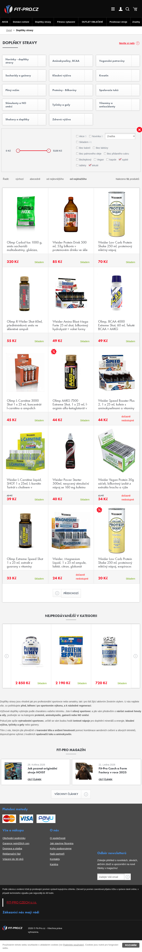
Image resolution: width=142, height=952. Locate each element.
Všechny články (67, 794)
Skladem (85, 142)
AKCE (5, 22)
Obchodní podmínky (14, 838)
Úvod (9, 30)
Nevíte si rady (127, 43)
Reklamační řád (11, 853)
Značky (136, 22)
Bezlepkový (85, 159)
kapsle (112, 159)
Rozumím (131, 945)
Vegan (100, 159)
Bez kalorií (84, 148)
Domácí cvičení (21, 22)
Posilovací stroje (118, 22)
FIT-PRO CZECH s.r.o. (22, 902)
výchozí (20, 179)
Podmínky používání (73, 944)
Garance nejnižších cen (16, 843)
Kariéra (54, 864)
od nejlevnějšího (55, 179)
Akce (83, 136)
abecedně (35, 179)
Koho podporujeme (61, 848)
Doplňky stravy (43, 22)
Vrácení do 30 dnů (13, 859)
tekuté (95, 165)
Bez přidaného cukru (118, 153)
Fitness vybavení (66, 22)
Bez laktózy (102, 148)
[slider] (18, 151)
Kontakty (55, 859)
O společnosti (57, 838)
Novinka (97, 136)
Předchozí (70, 593)
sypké (125, 159)
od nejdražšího (78, 179)
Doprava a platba (12, 848)
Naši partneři (57, 853)
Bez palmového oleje (90, 153)
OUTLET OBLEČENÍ (92, 22)
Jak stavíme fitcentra (61, 843)
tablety (82, 165)
